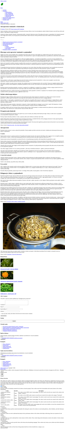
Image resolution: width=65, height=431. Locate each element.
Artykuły (4, 9)
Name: (2, 307)
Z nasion (7, 46)
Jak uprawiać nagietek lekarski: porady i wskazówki (13, 327)
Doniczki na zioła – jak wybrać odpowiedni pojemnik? (17, 125)
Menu (1, 7)
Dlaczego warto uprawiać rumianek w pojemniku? (12, 41)
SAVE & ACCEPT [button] (4, 428)
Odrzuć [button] (2, 372)
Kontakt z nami (6, 19)
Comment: (2, 305)
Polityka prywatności (7, 18)
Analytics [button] (2, 416)
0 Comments (21, 29)
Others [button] (1, 425)
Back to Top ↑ (3, 369)
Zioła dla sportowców (9, 15)
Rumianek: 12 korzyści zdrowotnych (14, 254)
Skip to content (3, 1)
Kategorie (5, 11)
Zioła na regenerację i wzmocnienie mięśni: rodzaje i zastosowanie (16, 328)
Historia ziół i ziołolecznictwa (9, 17)
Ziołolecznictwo (8, 12)
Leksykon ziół (8, 16)
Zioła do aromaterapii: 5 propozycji (10, 330)
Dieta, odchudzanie (9, 13)
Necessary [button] (2, 386)
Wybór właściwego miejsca (8, 43)
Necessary (4, 387)
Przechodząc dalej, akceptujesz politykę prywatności (12, 339)
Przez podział (8, 48)
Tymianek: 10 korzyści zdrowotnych (10, 331)
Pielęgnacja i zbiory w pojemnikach (10, 49)
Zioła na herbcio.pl (4, 368)
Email (1, 337)
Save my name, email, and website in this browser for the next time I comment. (17, 314)
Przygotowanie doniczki (7, 44)
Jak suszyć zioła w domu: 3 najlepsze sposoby (16, 201)
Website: (2, 312)
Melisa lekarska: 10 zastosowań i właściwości (12, 329)
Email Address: (3, 309)
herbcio (3, 29)
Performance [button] (2, 412)
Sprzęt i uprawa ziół (9, 14)
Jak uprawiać (5, 45)
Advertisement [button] (3, 421)
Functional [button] (2, 407)
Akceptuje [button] (62, 371)
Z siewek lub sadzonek (9, 47)
